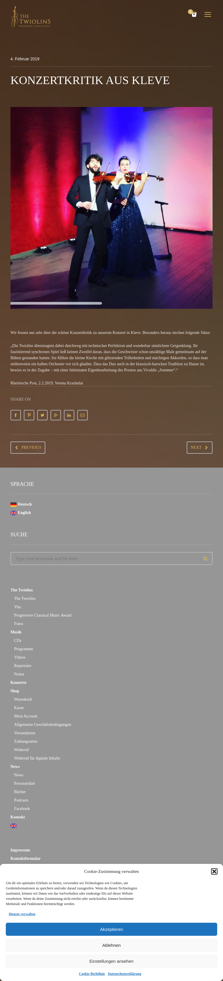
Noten (19, 674)
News (15, 766)
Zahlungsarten (25, 741)
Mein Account (25, 716)
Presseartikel (24, 783)
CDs (17, 640)
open (208, 14)
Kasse (19, 708)
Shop (14, 691)
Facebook (22, 808)
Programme (23, 649)
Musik (15, 632)
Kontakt (17, 817)
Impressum (20, 850)
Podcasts (21, 800)
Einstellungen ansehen (111, 961)
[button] (214, 871)
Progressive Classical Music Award (42, 615)
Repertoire (22, 666)
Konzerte (18, 682)
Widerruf (21, 750)
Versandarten (24, 733)
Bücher (20, 792)
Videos (20, 657)
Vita (17, 607)
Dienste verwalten (22, 914)
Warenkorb (23, 699)
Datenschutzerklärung (124, 974)
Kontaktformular (25, 858)
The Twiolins (21, 590)
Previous (31, 447)
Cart (191, 12)
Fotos (18, 624)
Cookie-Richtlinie (92, 974)
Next (196, 447)
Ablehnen (111, 945)
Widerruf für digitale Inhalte (37, 758)
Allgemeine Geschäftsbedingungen (42, 724)
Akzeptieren (111, 929)
